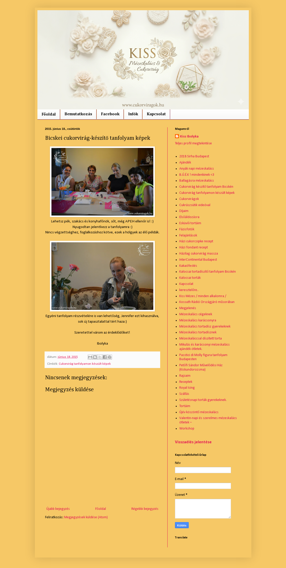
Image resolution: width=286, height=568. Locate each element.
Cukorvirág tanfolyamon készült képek (85, 363)
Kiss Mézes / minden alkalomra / (202, 296)
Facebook (110, 114)
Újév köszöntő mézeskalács (199, 412)
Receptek (185, 382)
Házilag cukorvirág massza (198, 254)
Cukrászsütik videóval (194, 205)
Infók (133, 114)
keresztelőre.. (189, 290)
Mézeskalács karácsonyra (197, 320)
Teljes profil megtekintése (193, 143)
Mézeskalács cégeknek (195, 314)
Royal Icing (187, 388)
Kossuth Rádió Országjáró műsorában (207, 302)
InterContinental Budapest (198, 260)
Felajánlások (188, 235)
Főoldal (49, 114)
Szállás (184, 394)
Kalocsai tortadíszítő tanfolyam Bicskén (207, 272)
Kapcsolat (156, 114)
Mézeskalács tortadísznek (197, 332)
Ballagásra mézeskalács (196, 181)
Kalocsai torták (190, 278)
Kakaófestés (188, 266)
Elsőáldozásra (189, 217)
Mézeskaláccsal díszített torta (200, 338)
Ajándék (185, 163)
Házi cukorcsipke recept (196, 241)
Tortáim (184, 406)
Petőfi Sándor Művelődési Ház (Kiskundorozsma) (201, 367)
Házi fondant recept (193, 247)
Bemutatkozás (78, 114)
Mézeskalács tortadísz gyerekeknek (204, 327)
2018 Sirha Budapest (194, 156)
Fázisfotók (186, 229)
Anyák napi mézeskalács (196, 169)
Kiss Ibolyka (189, 136)
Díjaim (183, 211)
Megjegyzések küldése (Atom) (86, 517)
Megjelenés (187, 308)
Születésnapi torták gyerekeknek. (203, 400)
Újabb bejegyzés (58, 509)
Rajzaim (184, 376)
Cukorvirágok (189, 199)
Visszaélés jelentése (193, 442)
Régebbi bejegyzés (144, 509)
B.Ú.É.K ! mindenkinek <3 (196, 175)
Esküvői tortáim (190, 223)
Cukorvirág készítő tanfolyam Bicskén (206, 187)
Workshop (186, 429)
